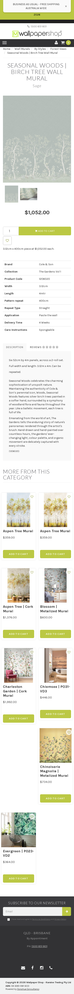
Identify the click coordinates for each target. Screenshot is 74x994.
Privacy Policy (60, 919)
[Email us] (23, 968)
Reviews (44, 347)
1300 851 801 (37, 26)
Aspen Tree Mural (18, 531)
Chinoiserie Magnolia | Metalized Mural (54, 771)
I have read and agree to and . (37, 919)
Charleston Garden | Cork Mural (15, 691)
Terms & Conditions (41, 919)
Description (14, 347)
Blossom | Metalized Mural (54, 608)
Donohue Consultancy (28, 989)
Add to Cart (45, 230)
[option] (37, 139)
